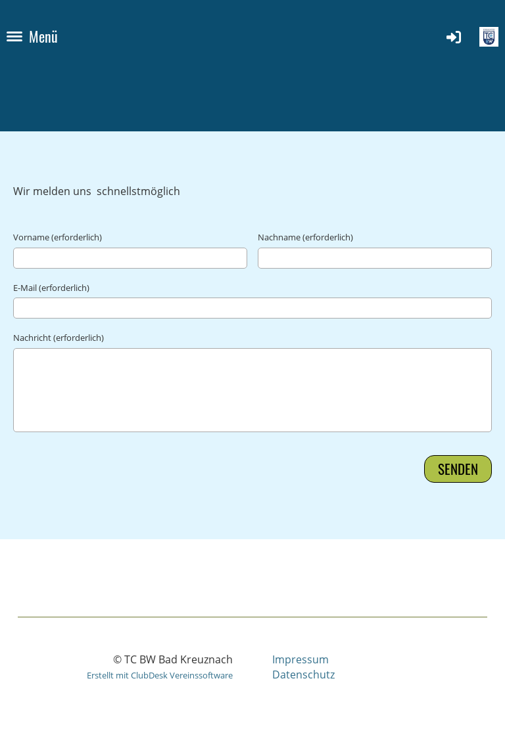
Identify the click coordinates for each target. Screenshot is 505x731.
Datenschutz (303, 674)
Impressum (300, 659)
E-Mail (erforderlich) (51, 288)
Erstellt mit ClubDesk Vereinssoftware (160, 675)
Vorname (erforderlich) (57, 237)
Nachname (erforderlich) (305, 237)
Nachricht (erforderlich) (58, 337)
